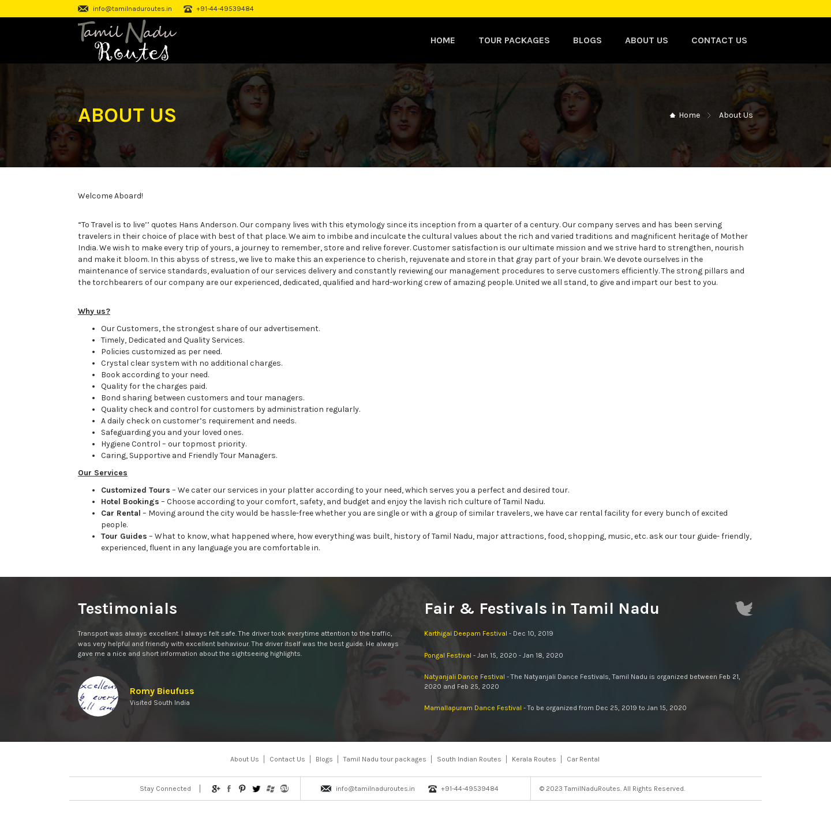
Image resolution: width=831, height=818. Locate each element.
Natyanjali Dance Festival (464, 677)
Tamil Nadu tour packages (384, 759)
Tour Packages (514, 40)
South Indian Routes (469, 759)
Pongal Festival (447, 655)
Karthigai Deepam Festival (465, 633)
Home (443, 40)
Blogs (587, 40)
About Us (646, 40)
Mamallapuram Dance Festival (473, 708)
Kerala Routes (534, 759)
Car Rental (583, 759)
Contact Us (719, 40)
